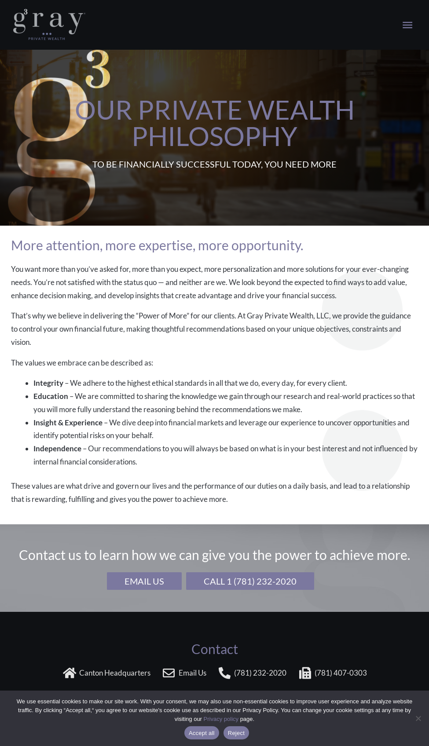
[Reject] (418, 718)
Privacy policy (221, 719)
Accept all (202, 733)
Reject (236, 733)
